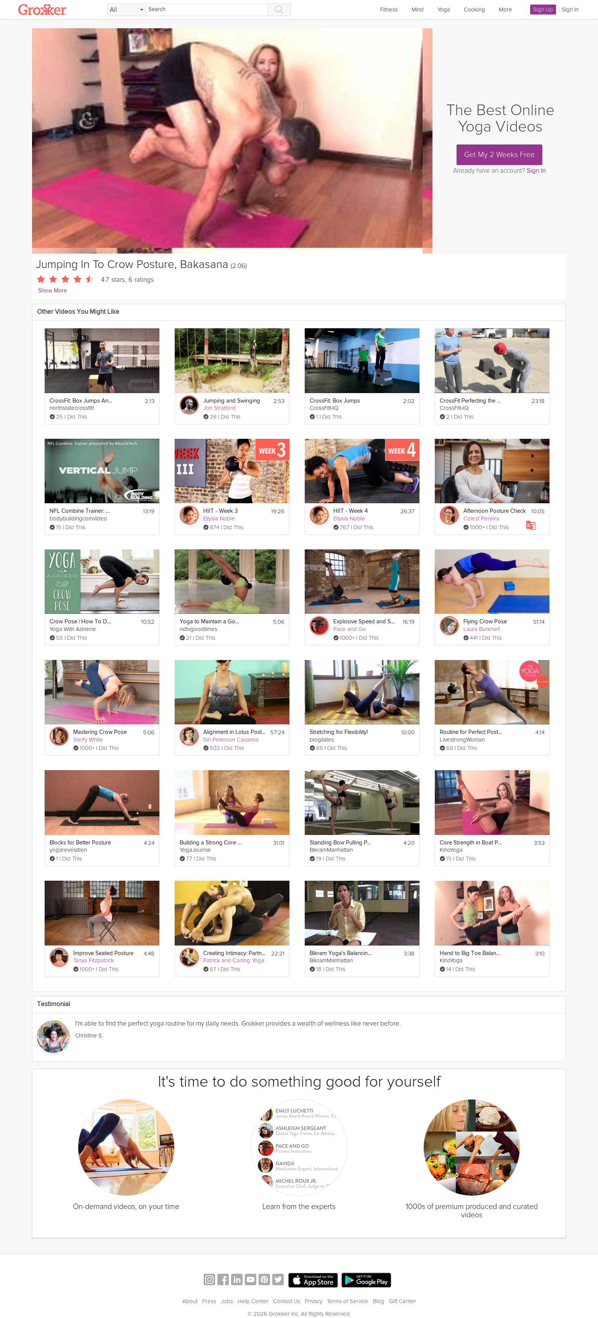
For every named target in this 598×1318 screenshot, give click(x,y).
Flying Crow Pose (485, 621)
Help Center (253, 1292)
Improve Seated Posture (103, 953)
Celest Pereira (481, 518)
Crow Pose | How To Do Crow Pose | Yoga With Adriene (81, 621)
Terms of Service (347, 1292)
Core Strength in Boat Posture (471, 843)
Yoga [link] (443, 9)
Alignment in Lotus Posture (234, 732)
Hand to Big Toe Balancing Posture (471, 953)
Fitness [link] (389, 9)
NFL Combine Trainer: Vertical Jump (81, 511)
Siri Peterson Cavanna (231, 739)
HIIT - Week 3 (220, 511)
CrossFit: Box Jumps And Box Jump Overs (81, 401)
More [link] (505, 9)
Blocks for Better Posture (80, 843)
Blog (378, 1292)
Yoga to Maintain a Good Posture (211, 621)
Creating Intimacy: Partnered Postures (234, 953)
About (190, 1292)
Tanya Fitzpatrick (93, 960)
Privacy (313, 1292)
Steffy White (88, 739)
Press (209, 1292)
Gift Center (402, 1292)
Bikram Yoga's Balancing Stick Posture (341, 953)
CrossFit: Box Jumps (335, 401)
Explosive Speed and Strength (364, 621)
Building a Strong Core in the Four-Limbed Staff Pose (211, 843)
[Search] (207, 9)
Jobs (227, 1292)
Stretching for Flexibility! (339, 732)
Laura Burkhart (481, 629)
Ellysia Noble (219, 518)
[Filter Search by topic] (127, 10)
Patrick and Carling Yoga (233, 960)
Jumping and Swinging (231, 401)
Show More (52, 291)
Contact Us (286, 1292)
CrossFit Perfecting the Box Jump (471, 401)
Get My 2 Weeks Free (499, 154)
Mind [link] (418, 9)
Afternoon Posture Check (494, 511)
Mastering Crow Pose (100, 732)
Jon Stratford (219, 408)
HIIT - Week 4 (350, 511)
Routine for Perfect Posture (471, 732)
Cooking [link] (474, 9)
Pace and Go (349, 629)
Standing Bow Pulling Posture (341, 843)
